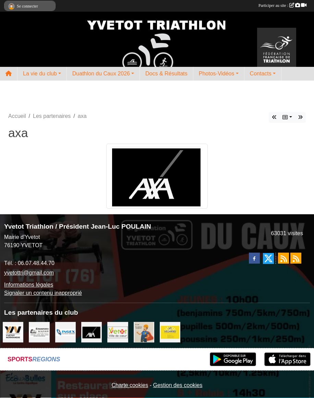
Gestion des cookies (177, 385)
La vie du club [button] (40, 73)
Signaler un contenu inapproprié (43, 293)
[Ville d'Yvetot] (117, 332)
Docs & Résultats (166, 73)
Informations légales (28, 285)
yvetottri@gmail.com (29, 273)
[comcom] (13, 332)
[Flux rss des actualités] (283, 258)
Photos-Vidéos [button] (216, 73)
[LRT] (39, 332)
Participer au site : (282, 5)
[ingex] (65, 332)
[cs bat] (144, 332)
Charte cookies (129, 385)
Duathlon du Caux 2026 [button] (101, 73)
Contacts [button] (260, 73)
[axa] (91, 332)
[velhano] (170, 332)
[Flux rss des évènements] (295, 258)
